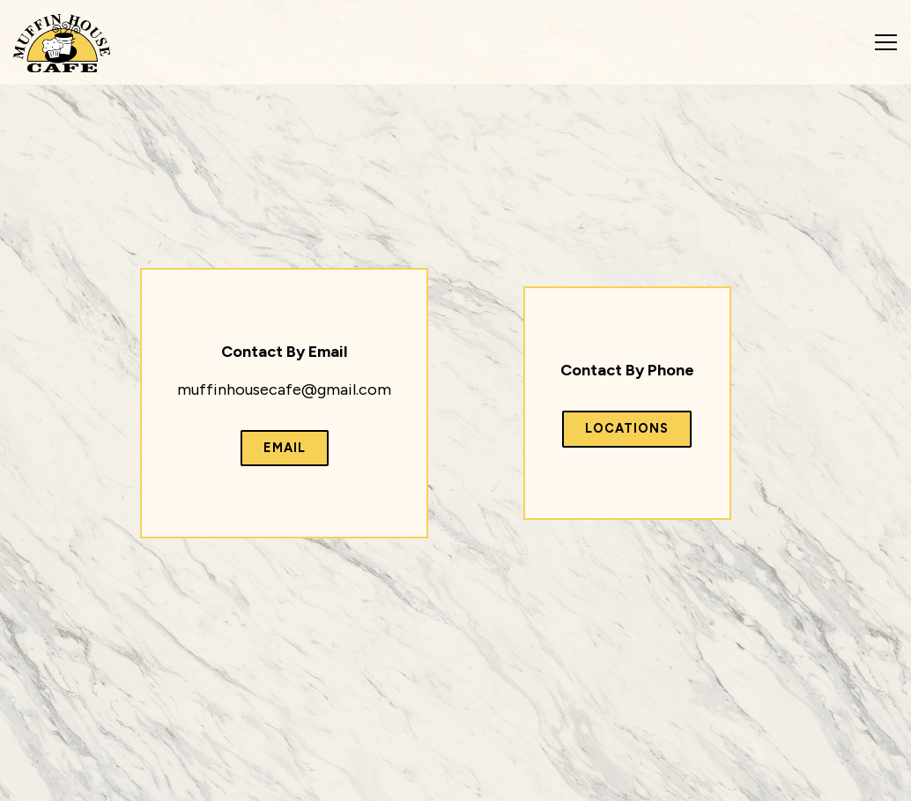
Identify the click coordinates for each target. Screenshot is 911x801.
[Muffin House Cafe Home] (61, 42)
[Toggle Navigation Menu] (886, 42)
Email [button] (284, 448)
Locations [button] (627, 428)
